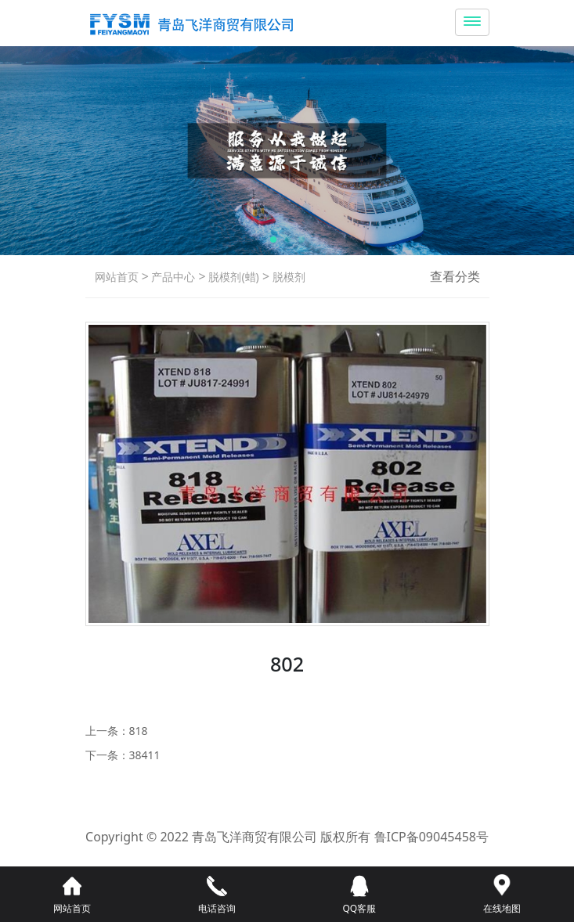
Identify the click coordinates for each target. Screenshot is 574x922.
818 (138, 730)
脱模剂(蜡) (232, 276)
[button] (273, 239)
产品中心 (172, 276)
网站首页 (117, 276)
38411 (145, 754)
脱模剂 (287, 276)
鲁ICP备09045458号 (431, 836)
